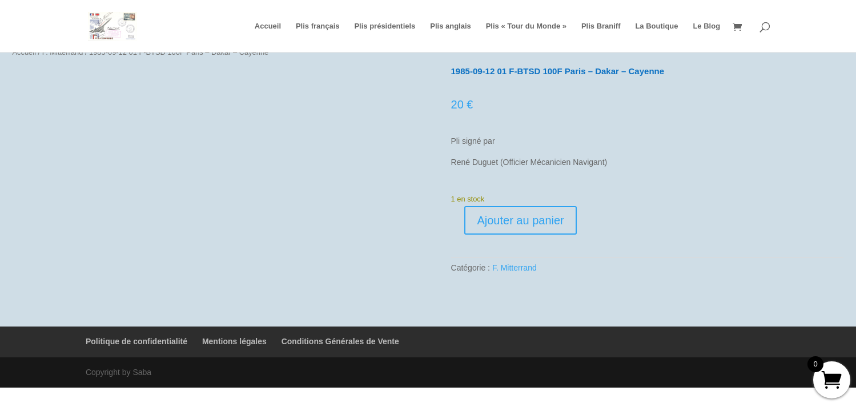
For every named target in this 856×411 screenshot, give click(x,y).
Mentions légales (234, 341)
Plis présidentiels (384, 26)
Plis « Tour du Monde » (526, 26)
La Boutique (656, 26)
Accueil (268, 26)
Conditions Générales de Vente (340, 341)
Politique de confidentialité (136, 341)
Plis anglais (450, 26)
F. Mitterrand (514, 267)
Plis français (318, 26)
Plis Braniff (601, 26)
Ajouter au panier (520, 220)
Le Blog (706, 26)
